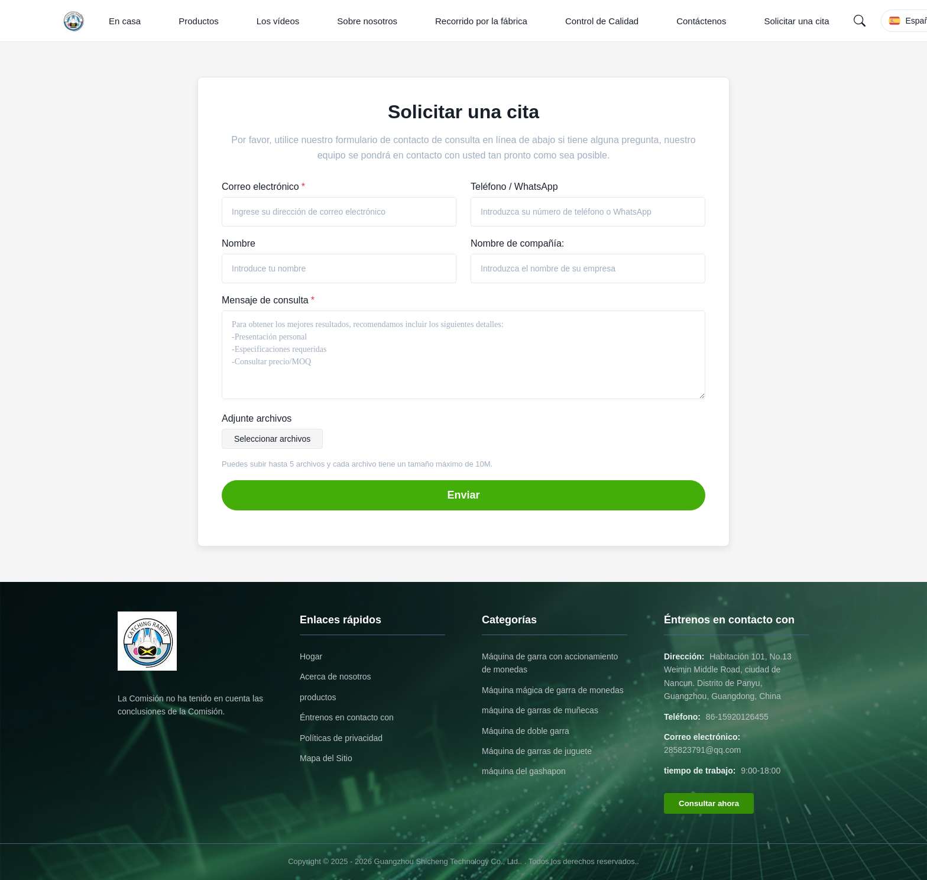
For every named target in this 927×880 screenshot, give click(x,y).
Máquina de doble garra (525, 731)
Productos (199, 21)
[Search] (859, 21)
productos (318, 697)
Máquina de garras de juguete (537, 751)
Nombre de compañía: (517, 243)
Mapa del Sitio (326, 758)
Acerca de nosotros (335, 676)
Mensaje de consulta (268, 300)
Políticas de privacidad (341, 738)
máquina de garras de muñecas (540, 710)
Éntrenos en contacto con (347, 717)
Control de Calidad (601, 21)
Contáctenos (701, 21)
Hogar (311, 656)
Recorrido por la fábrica (481, 21)
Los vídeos (278, 21)
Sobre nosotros (367, 21)
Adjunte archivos (256, 418)
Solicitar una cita (796, 21)
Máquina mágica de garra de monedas (553, 690)
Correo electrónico (263, 187)
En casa (125, 21)
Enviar (463, 495)
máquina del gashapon (524, 771)
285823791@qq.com (702, 750)
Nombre (238, 243)
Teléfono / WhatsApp (514, 187)
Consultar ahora (709, 803)
